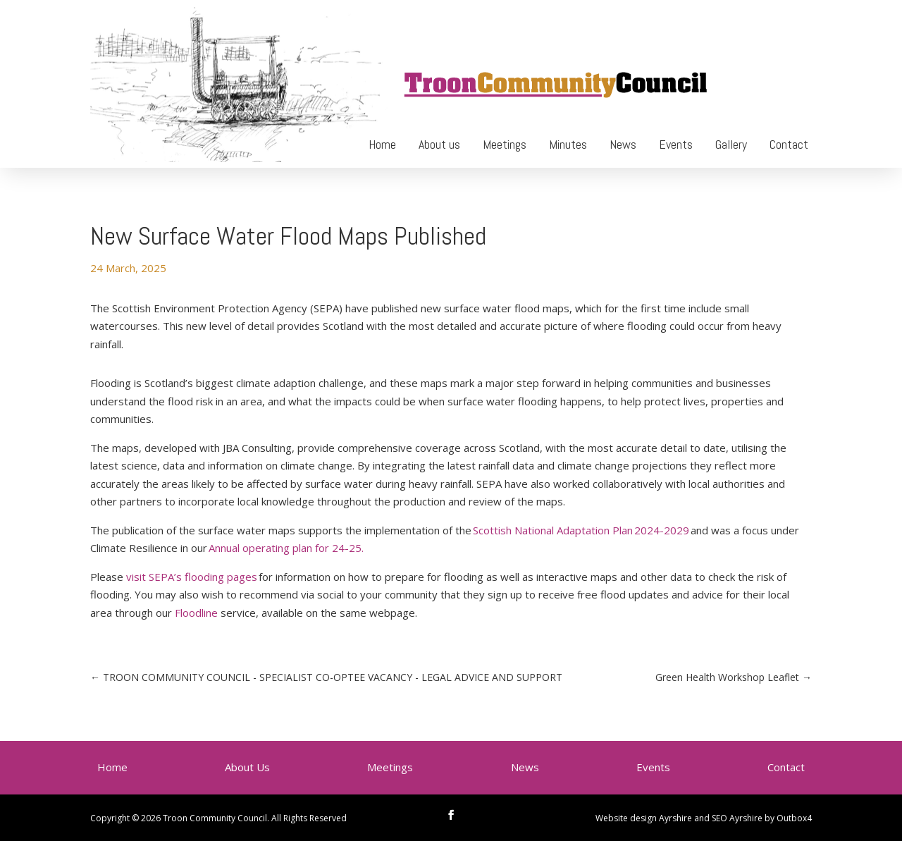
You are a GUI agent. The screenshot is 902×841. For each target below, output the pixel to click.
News (623, 144)
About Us (247, 767)
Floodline (196, 613)
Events (676, 144)
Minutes (568, 144)
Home (382, 144)
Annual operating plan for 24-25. (286, 548)
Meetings (504, 144)
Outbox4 (794, 818)
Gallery (731, 144)
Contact (789, 144)
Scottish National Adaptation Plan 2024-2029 (581, 530)
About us (439, 144)
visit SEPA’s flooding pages (191, 577)
